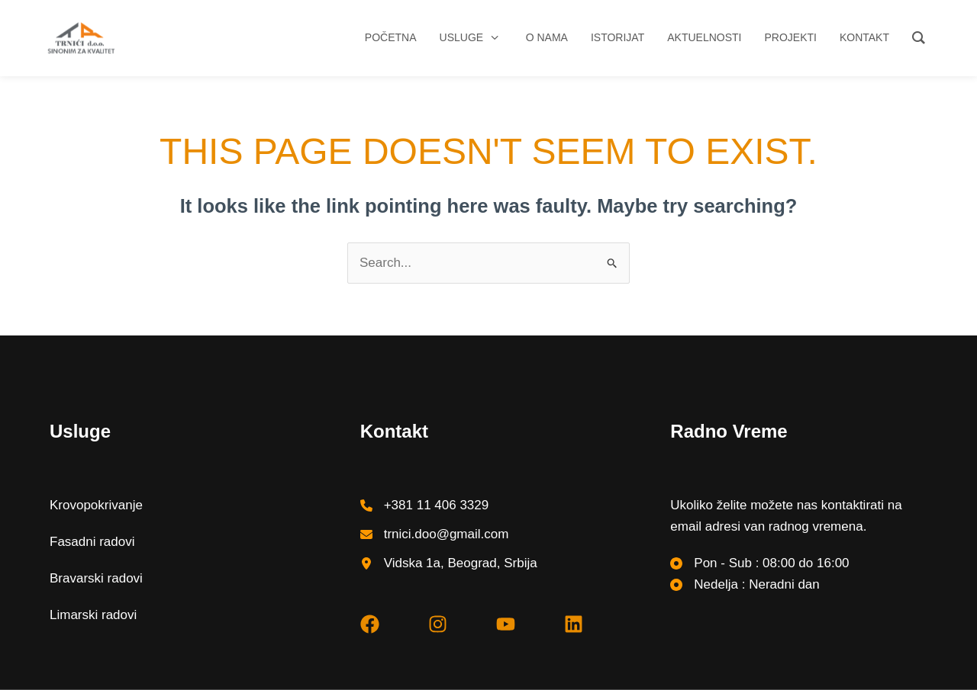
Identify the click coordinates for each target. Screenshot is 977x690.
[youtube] (505, 624)
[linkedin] (573, 624)
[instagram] (437, 624)
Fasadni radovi (92, 541)
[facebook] (369, 624)
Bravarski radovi (96, 578)
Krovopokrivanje (96, 505)
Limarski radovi (93, 615)
